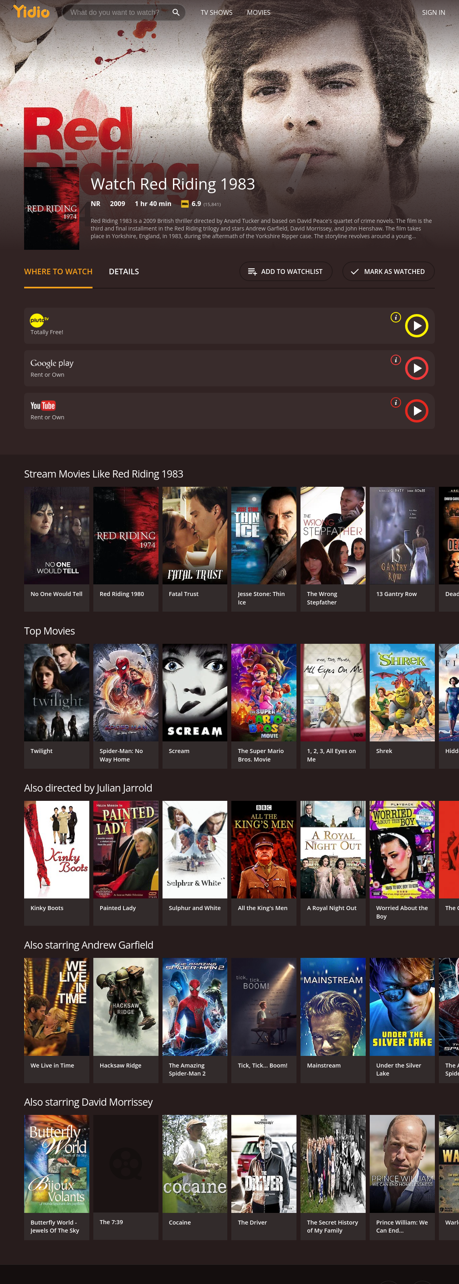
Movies (259, 12)
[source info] (394, 317)
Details (124, 271)
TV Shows (217, 12)
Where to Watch (58, 271)
